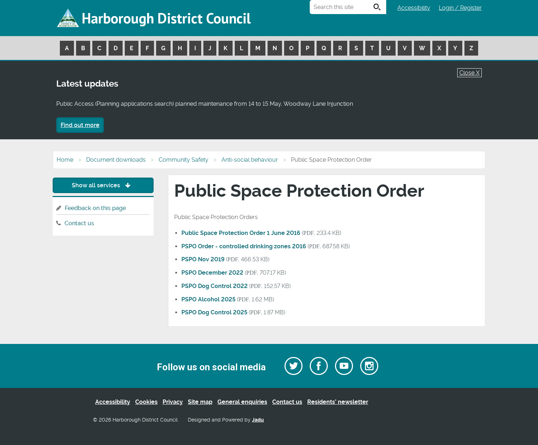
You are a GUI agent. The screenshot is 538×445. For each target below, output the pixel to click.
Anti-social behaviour (249, 159)
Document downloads (116, 159)
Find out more (80, 125)
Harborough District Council (166, 18)
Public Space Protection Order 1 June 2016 (240, 233)
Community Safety (183, 159)
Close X (469, 72)
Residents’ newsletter (337, 401)
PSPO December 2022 (212, 272)
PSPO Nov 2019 (203, 259)
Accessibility (413, 7)
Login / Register (460, 7)
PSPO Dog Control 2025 (214, 312)
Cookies (146, 401)
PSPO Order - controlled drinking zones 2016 (243, 246)
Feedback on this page (95, 208)
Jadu (258, 420)
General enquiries (242, 401)
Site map (200, 401)
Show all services (103, 185)
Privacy (173, 401)
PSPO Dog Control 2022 (214, 286)
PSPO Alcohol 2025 (208, 299)
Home (65, 159)
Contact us (79, 223)
